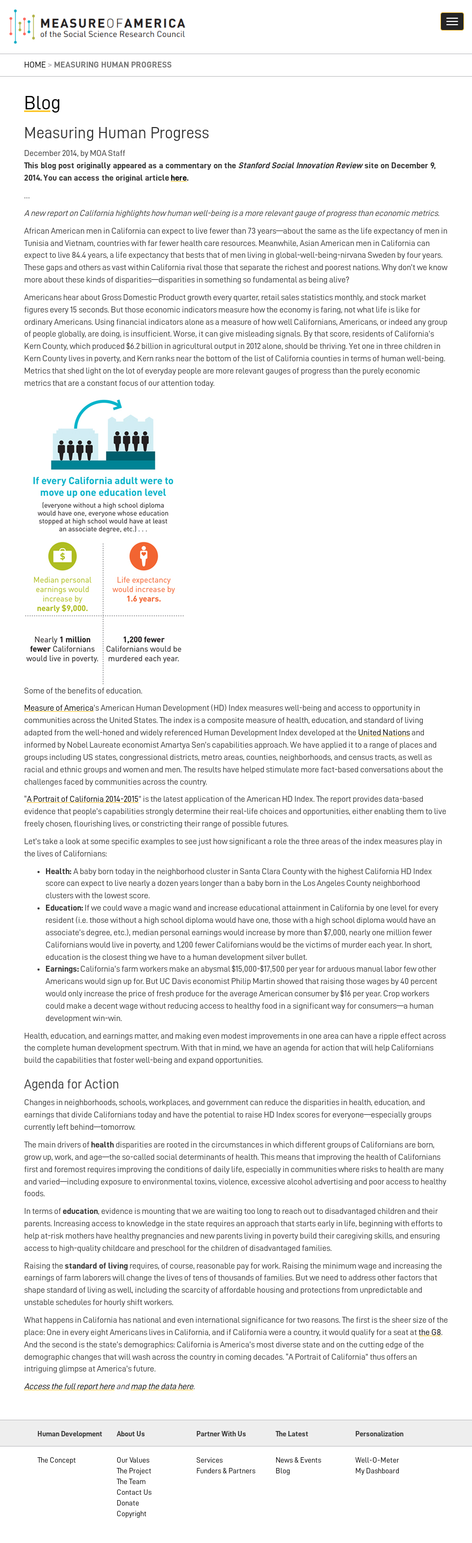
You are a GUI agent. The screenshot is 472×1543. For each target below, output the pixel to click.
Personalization (379, 1433)
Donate (128, 1503)
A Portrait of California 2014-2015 (83, 799)
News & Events (298, 1460)
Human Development (69, 1433)
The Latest (292, 1433)
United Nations (384, 732)
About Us (131, 1433)
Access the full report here (69, 1386)
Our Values (133, 1460)
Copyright (132, 1513)
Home (35, 65)
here (179, 178)
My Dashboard (377, 1470)
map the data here (162, 1386)
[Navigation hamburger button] (452, 21)
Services (209, 1460)
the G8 (429, 1332)
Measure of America (59, 708)
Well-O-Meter (377, 1460)
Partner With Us (221, 1433)
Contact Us (134, 1492)
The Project (134, 1470)
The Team (131, 1481)
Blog (42, 103)
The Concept (56, 1460)
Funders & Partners (225, 1470)
